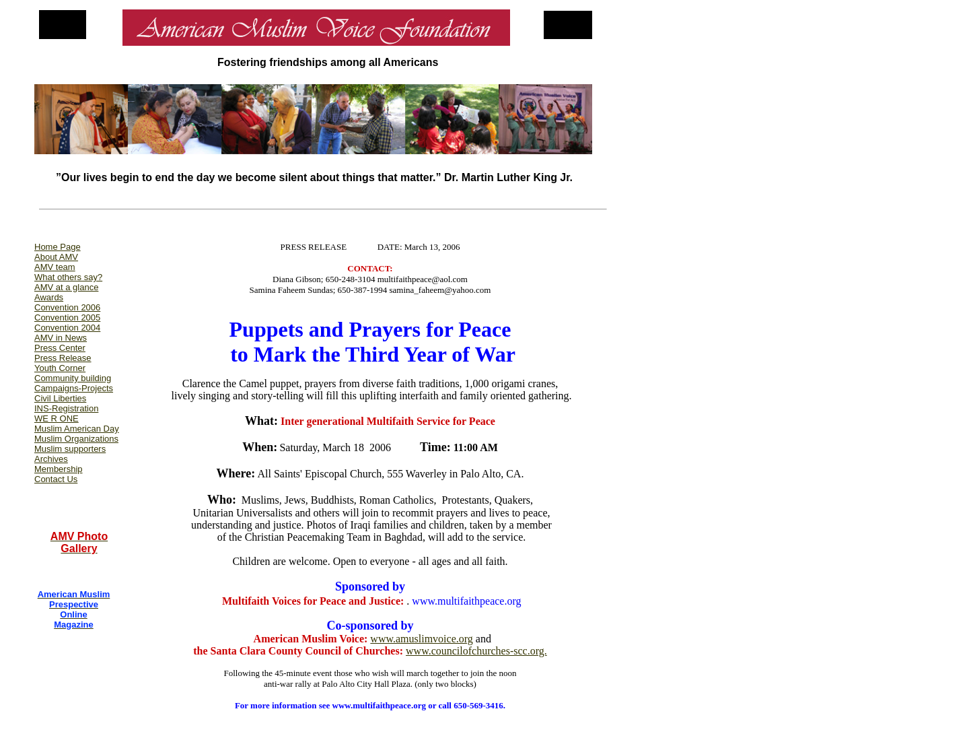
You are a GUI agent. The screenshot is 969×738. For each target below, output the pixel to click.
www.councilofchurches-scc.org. (476, 651)
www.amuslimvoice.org (421, 638)
